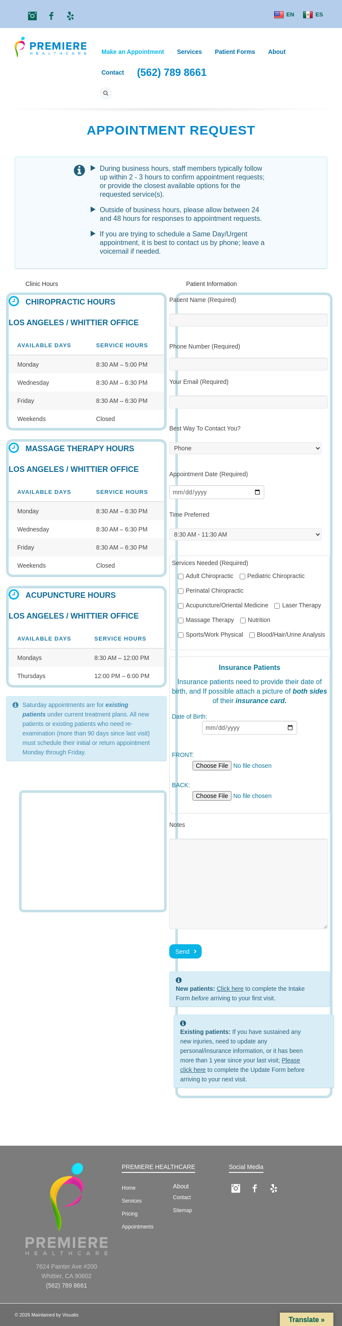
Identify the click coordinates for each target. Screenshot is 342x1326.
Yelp (70, 16)
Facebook (51, 16)
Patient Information (211, 283)
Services (189, 51)
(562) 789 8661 (171, 72)
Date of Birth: (249, 726)
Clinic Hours (41, 283)
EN (284, 15)
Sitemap (182, 1210)
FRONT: (249, 761)
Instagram (32, 16)
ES (313, 15)
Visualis (70, 1314)
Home (129, 1188)
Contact (112, 72)
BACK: (249, 792)
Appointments (137, 1227)
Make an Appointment (132, 51)
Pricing (130, 1214)
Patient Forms (235, 51)
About (276, 51)
